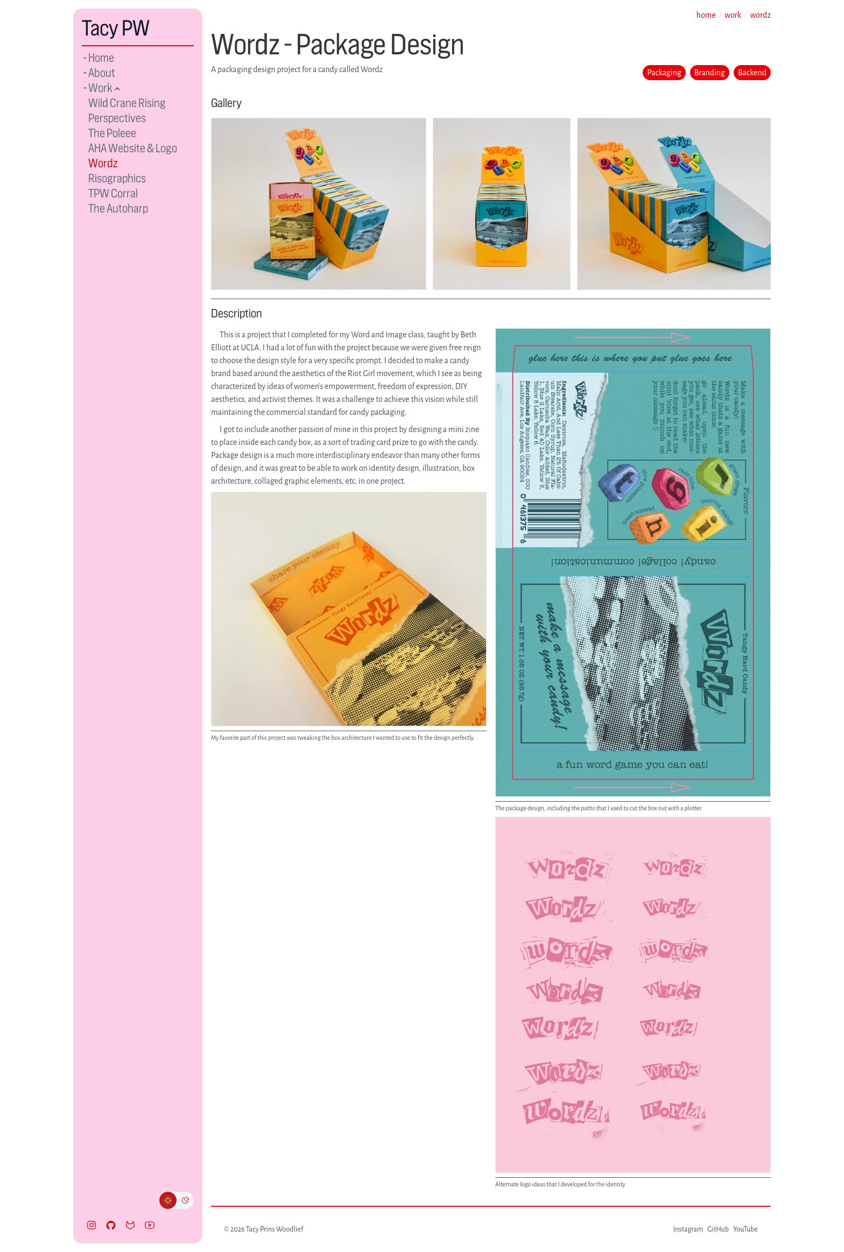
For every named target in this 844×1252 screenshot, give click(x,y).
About (101, 73)
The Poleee (112, 133)
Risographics (117, 178)
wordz (760, 15)
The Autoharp (118, 208)
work (733, 15)
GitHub (718, 1229)
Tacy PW (116, 28)
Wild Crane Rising (127, 103)
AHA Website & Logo (132, 148)
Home (101, 58)
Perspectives (117, 118)
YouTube (745, 1229)
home (706, 15)
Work (101, 88)
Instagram (688, 1229)
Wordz (103, 163)
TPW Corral (113, 193)
